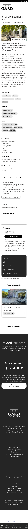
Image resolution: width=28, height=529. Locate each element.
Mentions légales (18, 502)
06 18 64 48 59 (11, 258)
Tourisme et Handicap (11, 501)
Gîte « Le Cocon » (10, 308)
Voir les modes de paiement (11, 197)
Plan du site (8, 502)
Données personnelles (14, 504)
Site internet (10, 270)
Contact (20, 501)
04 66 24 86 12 (11, 262)
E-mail (9, 266)
